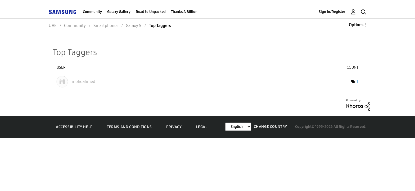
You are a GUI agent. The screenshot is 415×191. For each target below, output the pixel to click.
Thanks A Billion (184, 12)
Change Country (270, 126)
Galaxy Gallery (118, 12)
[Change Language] (238, 127)
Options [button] (356, 24)
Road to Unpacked (151, 12)
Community (92, 12)
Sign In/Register (332, 12)
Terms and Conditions (129, 127)
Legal (202, 127)
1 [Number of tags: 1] (357, 81)
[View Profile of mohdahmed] (83, 81)
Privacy (174, 127)
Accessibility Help (74, 127)
